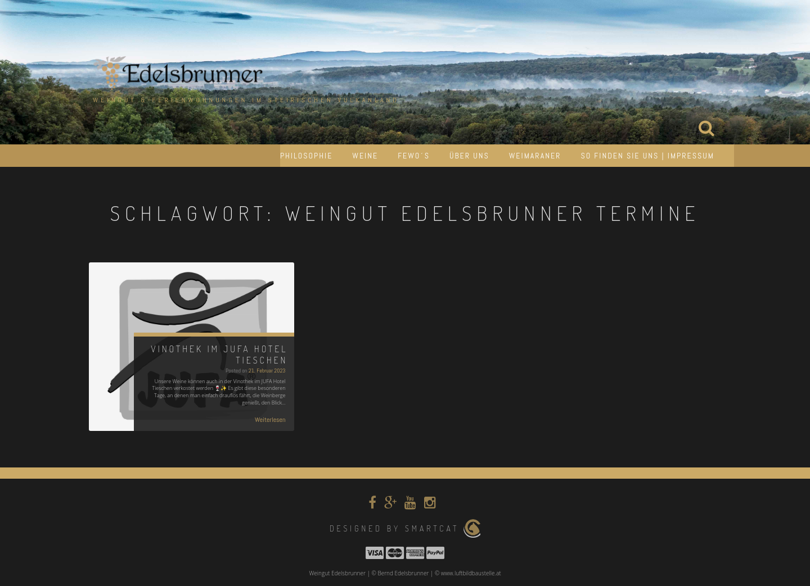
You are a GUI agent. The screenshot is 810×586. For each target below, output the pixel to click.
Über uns (469, 156)
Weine (365, 156)
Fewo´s (414, 156)
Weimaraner (535, 156)
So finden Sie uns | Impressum (647, 156)
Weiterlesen (270, 419)
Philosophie (306, 156)
